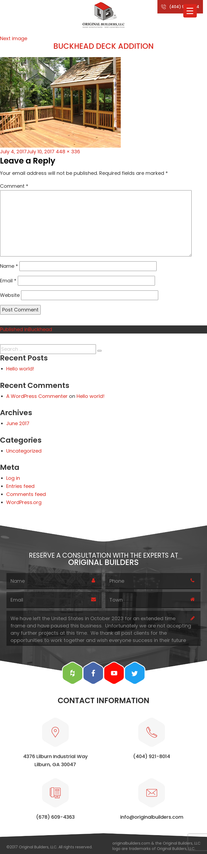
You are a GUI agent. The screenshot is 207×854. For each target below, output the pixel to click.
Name (9, 266)
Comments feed (26, 494)
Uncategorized (24, 450)
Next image (13, 38)
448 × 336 (68, 151)
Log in (13, 478)
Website (10, 295)
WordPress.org (24, 502)
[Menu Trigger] (190, 11)
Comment (14, 186)
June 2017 (17, 423)
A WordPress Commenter (37, 396)
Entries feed (20, 486)
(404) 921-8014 (184, 6)
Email (8, 280)
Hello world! (20, 368)
